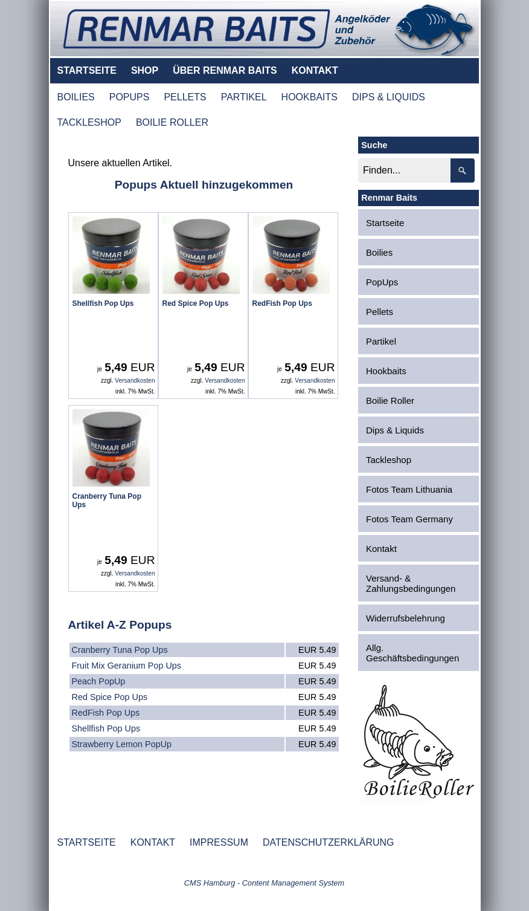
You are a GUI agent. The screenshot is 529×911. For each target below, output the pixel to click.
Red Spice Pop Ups (110, 697)
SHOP (144, 70)
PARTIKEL (244, 97)
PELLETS (185, 97)
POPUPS (129, 97)
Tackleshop (388, 460)
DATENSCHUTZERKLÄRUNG (328, 842)
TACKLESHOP (89, 122)
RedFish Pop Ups (106, 713)
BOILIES (76, 97)
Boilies (379, 252)
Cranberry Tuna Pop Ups (120, 650)
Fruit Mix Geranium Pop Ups (127, 665)
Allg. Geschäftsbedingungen (412, 653)
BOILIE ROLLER (172, 122)
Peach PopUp (99, 681)
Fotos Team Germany (409, 519)
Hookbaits (386, 371)
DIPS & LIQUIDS (388, 97)
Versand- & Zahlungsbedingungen (410, 583)
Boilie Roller (390, 400)
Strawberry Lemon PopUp (122, 744)
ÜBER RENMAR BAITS (225, 70)
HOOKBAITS (309, 97)
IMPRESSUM (219, 842)
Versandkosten (135, 380)
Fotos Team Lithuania (409, 489)
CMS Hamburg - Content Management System (264, 882)
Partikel (381, 341)
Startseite (385, 223)
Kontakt (381, 548)
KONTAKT (315, 70)
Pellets (379, 311)
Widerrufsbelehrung (405, 618)
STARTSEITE (87, 70)
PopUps (382, 282)
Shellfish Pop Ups (106, 728)
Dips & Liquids (395, 430)
